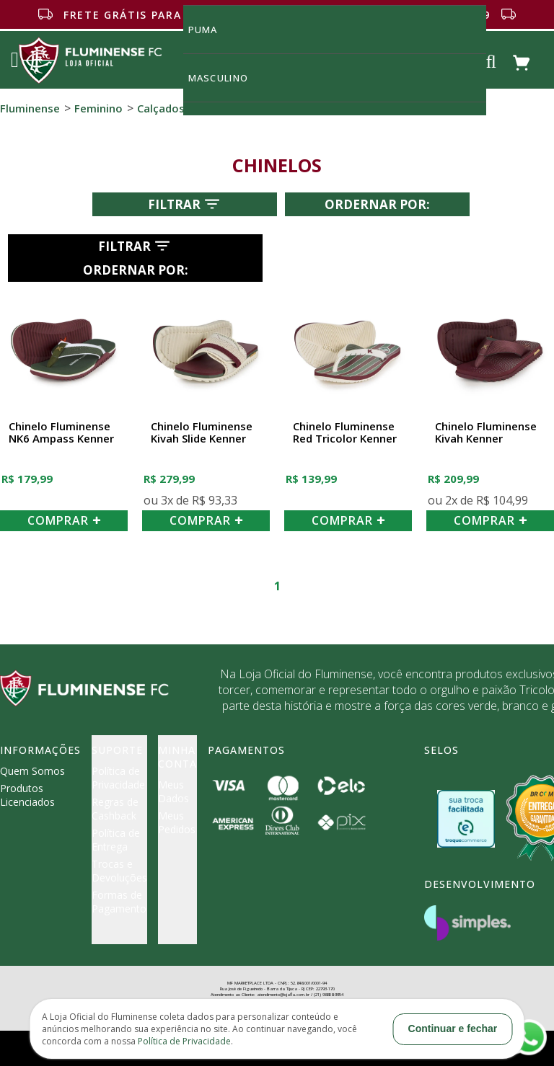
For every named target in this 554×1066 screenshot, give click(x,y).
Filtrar (185, 204)
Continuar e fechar (453, 1028)
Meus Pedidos (176, 822)
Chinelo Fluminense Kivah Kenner (486, 432)
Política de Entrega (116, 839)
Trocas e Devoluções (119, 870)
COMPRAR (64, 520)
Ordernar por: (377, 204)
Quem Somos (32, 771)
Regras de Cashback (115, 808)
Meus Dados (173, 791)
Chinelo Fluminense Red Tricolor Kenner (345, 432)
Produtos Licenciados (27, 795)
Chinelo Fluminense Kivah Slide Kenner (201, 432)
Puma (211, 29)
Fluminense (30, 108)
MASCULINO (226, 77)
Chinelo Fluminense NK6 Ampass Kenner (61, 432)
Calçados (161, 108)
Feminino (98, 108)
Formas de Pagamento (119, 901)
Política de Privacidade (118, 777)
